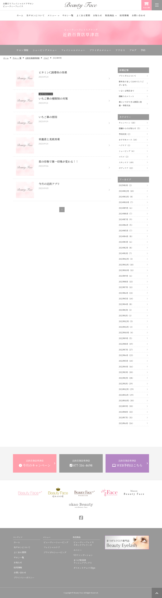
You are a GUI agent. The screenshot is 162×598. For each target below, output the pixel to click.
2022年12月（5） (126, 321)
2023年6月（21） (126, 293)
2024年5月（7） (126, 230)
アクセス (120, 50)
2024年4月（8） (126, 236)
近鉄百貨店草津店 (32, 58)
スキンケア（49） (127, 162)
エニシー (78, 549)
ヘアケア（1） (125, 145)
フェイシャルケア (52, 547)
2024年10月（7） (126, 202)
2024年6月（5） (126, 225)
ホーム (20, 15)
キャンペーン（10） (127, 122)
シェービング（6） (127, 151)
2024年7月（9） (126, 219)
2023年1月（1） (126, 315)
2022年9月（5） (126, 338)
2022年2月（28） (126, 378)
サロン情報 (22, 50)
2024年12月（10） (127, 191)
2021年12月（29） (127, 389)
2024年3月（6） (126, 241)
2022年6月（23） (126, 355)
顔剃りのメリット (126, 96)
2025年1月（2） (126, 185)
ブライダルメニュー (100, 50)
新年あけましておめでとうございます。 (131, 83)
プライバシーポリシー (24, 577)
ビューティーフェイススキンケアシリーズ (84, 543)
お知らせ (97, 15)
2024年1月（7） (126, 253)
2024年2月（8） (126, 247)
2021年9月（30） (126, 406)
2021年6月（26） (126, 423)
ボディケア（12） (126, 168)
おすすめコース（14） (128, 139)
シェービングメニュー (45, 50)
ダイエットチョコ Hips (84, 567)
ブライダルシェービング (55, 552)
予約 (143, 50)
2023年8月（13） (126, 281)
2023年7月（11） (126, 287)
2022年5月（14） (126, 360)
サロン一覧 (68, 15)
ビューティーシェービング (56, 542)
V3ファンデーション (83, 555)
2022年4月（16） (126, 366)
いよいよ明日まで (126, 90)
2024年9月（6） (126, 208)
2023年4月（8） (126, 304)
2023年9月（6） (126, 275)
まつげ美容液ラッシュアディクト (83, 561)
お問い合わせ (138, 15)
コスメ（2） (124, 156)
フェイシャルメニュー (73, 50)
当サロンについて (35, 15)
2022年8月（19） (126, 343)
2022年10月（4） (126, 332)
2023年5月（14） (126, 298)
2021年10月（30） (127, 400)
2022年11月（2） (126, 326)
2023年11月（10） (127, 264)
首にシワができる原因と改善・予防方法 (130, 103)
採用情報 (124, 15)
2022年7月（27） (126, 349)
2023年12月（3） (126, 258)
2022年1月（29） (126, 383)
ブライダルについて (127, 75)
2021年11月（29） (127, 395)
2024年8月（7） (126, 213)
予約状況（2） (125, 134)
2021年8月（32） (126, 411)
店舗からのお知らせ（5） (130, 128)
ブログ (133, 50)
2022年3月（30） (126, 372)
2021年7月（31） (126, 417)
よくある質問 (83, 15)
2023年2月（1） (126, 310)
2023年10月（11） (127, 270)
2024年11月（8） (126, 196)
